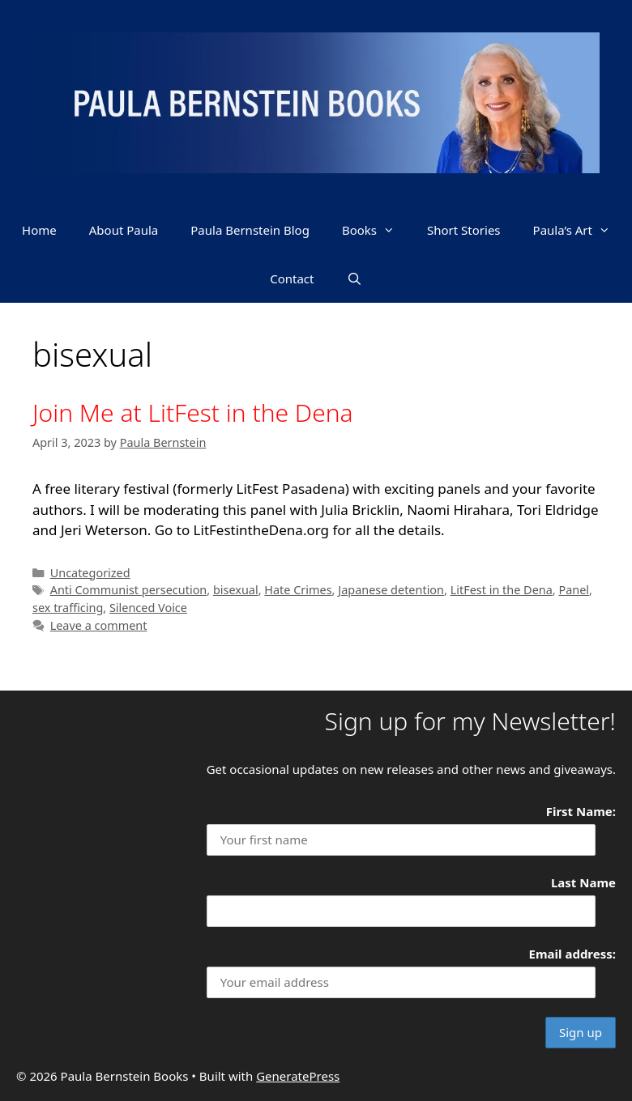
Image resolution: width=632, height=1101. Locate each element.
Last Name (583, 882)
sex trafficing (67, 607)
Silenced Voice (148, 607)
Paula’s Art (579, 230)
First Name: (581, 811)
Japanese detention (391, 589)
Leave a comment (98, 625)
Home (39, 230)
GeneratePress (297, 1076)
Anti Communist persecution (128, 589)
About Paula (124, 230)
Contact (292, 278)
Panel (573, 589)
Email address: (572, 954)
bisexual (235, 589)
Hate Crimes (297, 589)
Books (376, 230)
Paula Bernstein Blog (250, 230)
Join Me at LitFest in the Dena (192, 412)
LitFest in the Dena (502, 589)
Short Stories (464, 230)
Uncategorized (90, 572)
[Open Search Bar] (354, 278)
